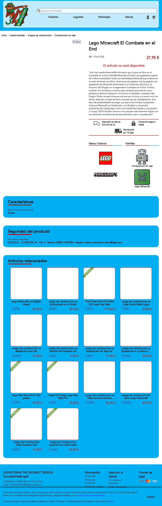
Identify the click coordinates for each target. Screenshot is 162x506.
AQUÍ (111, 501)
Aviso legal (90, 476)
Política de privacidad (90, 481)
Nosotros (53, 17)
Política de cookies (94, 486)
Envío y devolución (118, 486)
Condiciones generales (115, 482)
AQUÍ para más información (91, 495)
